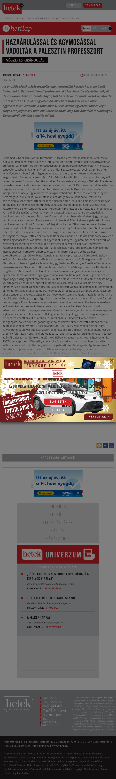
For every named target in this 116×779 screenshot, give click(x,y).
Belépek (58, 410)
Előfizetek (58, 401)
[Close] (111, 361)
